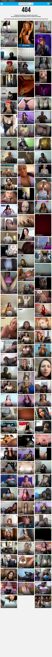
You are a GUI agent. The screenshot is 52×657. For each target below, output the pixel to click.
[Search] (32, 3)
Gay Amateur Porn (12, 1)
